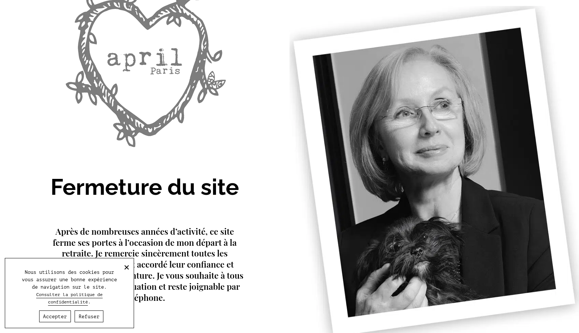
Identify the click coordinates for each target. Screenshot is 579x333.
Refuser (89, 316)
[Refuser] (126, 267)
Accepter (55, 316)
